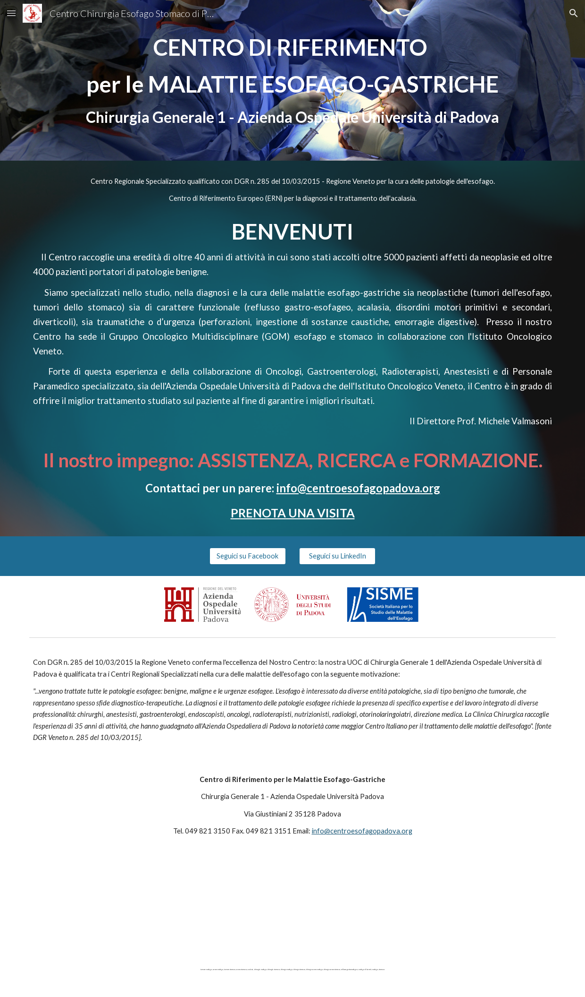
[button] (11, 13)
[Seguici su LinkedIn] (337, 556)
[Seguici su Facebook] (247, 556)
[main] (292, 80)
